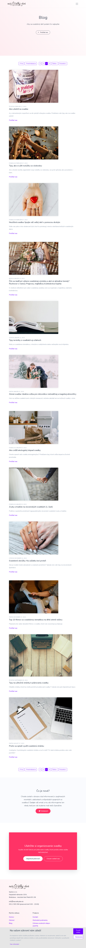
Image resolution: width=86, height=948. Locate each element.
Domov (11, 917)
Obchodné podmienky (40, 920)
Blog (10, 923)
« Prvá (21, 63)
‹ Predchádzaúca (31, 63)
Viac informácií (14, 944)
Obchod (11, 920)
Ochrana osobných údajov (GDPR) (41, 924)
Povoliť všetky (78, 931)
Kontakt (35, 917)
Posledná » (62, 63)
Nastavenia (78, 937)
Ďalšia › (54, 63)
